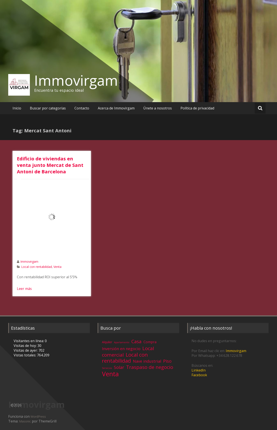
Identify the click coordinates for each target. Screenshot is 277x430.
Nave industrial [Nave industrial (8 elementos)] (147, 361)
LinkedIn (199, 370)
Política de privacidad (197, 108)
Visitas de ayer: (26, 350)
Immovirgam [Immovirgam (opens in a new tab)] (236, 350)
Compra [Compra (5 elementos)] (149, 342)
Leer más (24, 288)
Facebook (199, 375)
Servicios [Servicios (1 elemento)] (107, 368)
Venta (57, 267)
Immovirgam (76, 80)
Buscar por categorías (48, 108)
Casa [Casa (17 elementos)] (136, 341)
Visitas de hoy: (25, 345)
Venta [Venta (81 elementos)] (110, 374)
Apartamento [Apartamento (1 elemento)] (121, 342)
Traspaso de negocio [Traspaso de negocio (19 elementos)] (149, 367)
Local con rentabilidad (36, 267)
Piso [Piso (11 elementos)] (167, 361)
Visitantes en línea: (29, 340)
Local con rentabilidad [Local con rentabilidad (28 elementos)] (125, 357)
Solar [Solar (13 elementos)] (119, 367)
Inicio (17, 108)
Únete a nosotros (157, 108)
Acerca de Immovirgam (116, 108)
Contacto (81, 108)
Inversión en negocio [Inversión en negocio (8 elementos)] (121, 348)
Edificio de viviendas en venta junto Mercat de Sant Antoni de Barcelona (50, 165)
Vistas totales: (25, 355)
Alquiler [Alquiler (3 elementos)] (107, 342)
